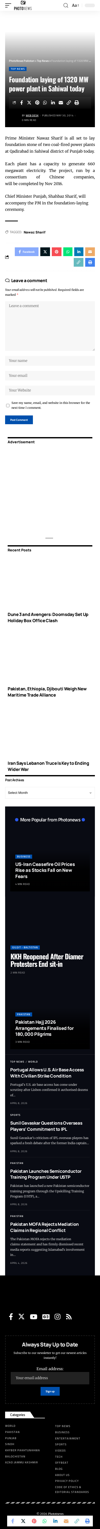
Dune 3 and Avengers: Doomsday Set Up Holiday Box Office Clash (48, 617)
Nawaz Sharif (34, 232)
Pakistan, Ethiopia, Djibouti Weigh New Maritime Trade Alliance (47, 692)
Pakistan (23, 1014)
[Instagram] (57, 1316)
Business (23, 856)
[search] (65, 6)
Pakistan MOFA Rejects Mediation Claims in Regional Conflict (44, 1227)
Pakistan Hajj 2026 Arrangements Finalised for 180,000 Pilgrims (44, 1028)
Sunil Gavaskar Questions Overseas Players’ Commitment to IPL (46, 1126)
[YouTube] (33, 1316)
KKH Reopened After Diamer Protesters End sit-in (46, 960)
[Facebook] (11, 1316)
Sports (15, 1115)
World (33, 1062)
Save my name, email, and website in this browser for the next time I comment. (50, 405)
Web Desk (32, 115)
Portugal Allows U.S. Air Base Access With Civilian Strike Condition (47, 1073)
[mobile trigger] (9, 5)
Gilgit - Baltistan (25, 947)
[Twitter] (21, 1316)
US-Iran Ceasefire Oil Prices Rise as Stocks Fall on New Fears (45, 870)
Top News (18, 69)
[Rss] (69, 1316)
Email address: (50, 1375)
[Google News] (46, 1316)
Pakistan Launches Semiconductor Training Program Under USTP (46, 1174)
